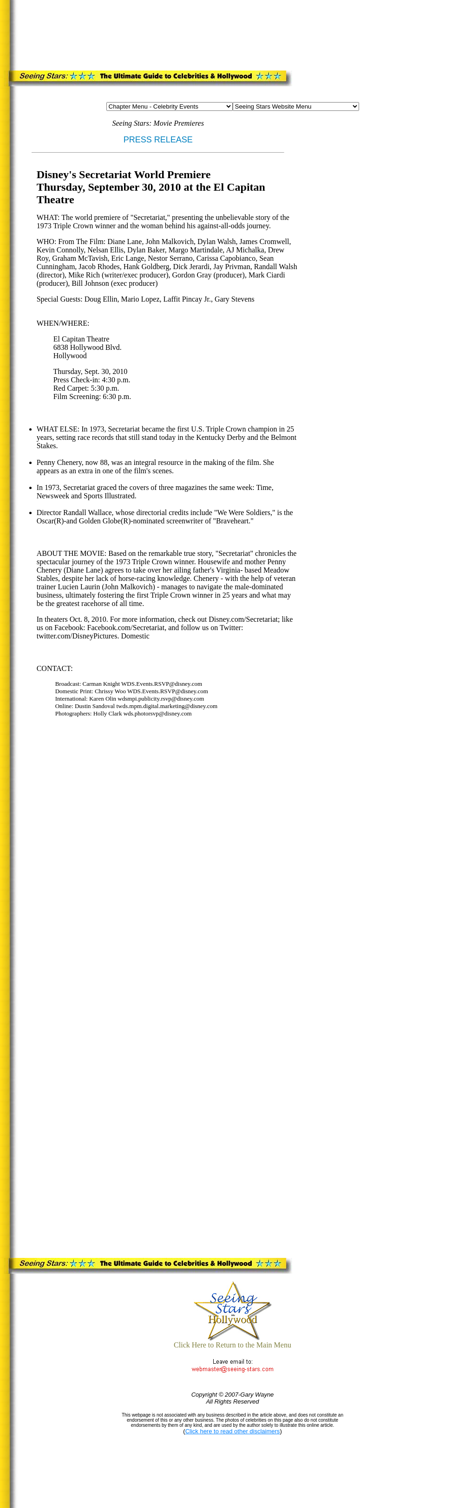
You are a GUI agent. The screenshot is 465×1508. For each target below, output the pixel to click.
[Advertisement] (191, 33)
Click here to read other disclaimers (232, 1431)
